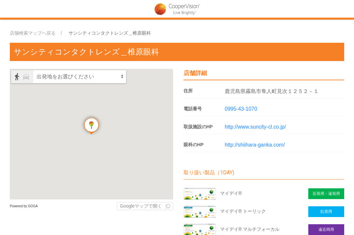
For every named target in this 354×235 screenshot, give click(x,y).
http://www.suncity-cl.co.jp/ (255, 127)
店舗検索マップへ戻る (33, 33)
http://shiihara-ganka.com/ (255, 145)
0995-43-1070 (241, 109)
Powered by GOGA (24, 206)
